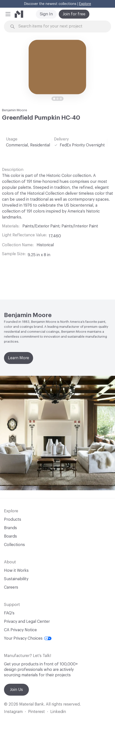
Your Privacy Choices (28, 638)
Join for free (74, 14)
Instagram (13, 712)
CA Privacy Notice (20, 630)
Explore (85, 4)
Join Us (16, 690)
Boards (10, 536)
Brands (10, 528)
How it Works (16, 571)
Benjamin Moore (14, 110)
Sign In (46, 14)
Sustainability (16, 579)
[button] (8, 14)
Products (12, 519)
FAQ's (9, 613)
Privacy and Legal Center (27, 622)
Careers (11, 587)
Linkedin (58, 712)
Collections (14, 545)
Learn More (18, 358)
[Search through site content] (60, 26)
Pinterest (36, 712)
